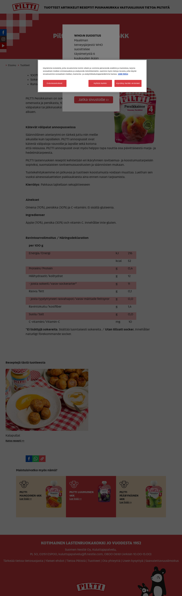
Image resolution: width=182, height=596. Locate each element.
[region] (92, 76)
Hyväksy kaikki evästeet (128, 83)
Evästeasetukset (54, 83)
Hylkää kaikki (100, 83)
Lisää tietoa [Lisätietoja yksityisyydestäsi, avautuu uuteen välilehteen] (123, 74)
